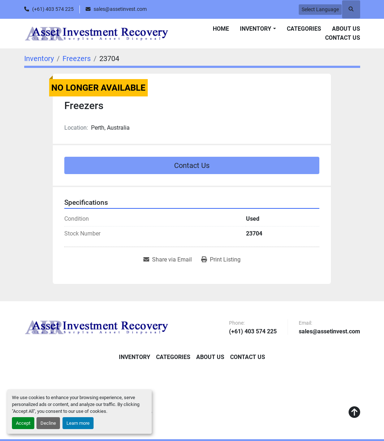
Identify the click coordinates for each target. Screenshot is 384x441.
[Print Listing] (221, 260)
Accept (23, 423)
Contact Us (342, 37)
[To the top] (354, 412)
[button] (258, 29)
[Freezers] (76, 58)
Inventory (255, 28)
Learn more (78, 423)
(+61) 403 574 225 (53, 9)
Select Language (320, 9)
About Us (346, 28)
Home (221, 28)
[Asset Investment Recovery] (96, 327)
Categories (304, 28)
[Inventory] (39, 58)
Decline (48, 423)
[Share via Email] (168, 260)
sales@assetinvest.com (120, 9)
